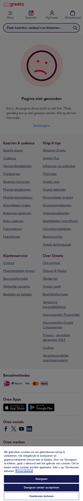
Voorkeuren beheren (41, 496)
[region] (41, 473)
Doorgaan (41, 478)
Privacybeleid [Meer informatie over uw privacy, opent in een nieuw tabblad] (24, 471)
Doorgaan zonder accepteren (41, 487)
